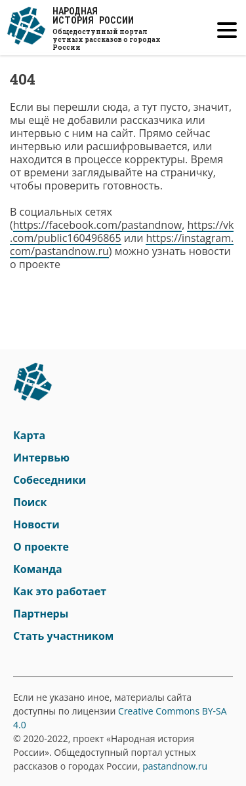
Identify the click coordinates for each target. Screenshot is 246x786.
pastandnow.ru (174, 766)
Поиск (30, 502)
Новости (36, 524)
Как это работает (59, 591)
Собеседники (49, 480)
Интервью (41, 457)
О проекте (41, 547)
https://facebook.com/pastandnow (97, 225)
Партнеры (40, 613)
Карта (29, 435)
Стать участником (63, 636)
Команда (37, 569)
